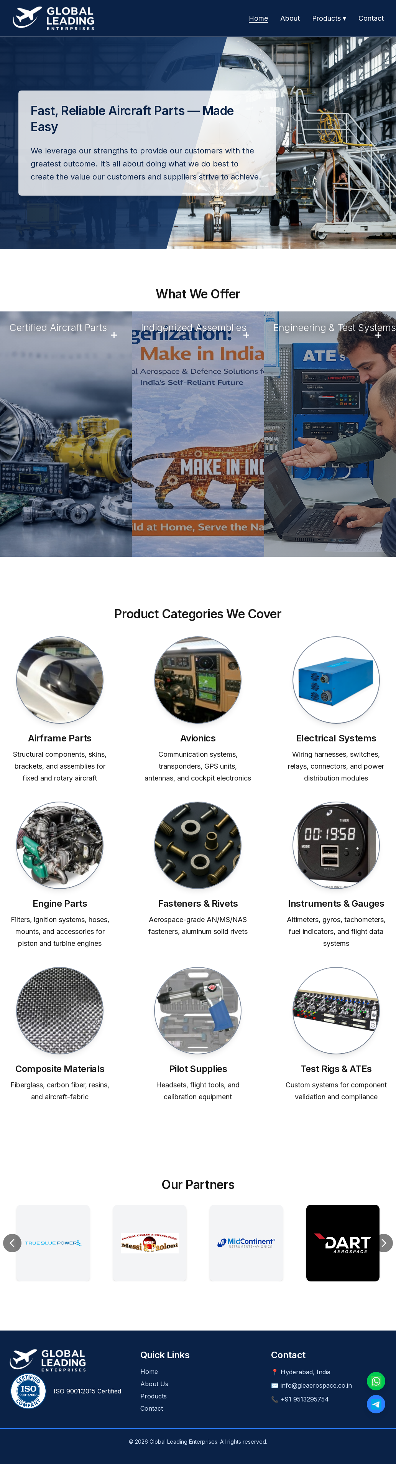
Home (258, 18)
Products (153, 1396)
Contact (371, 18)
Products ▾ (329, 18)
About (290, 18)
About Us (154, 1384)
